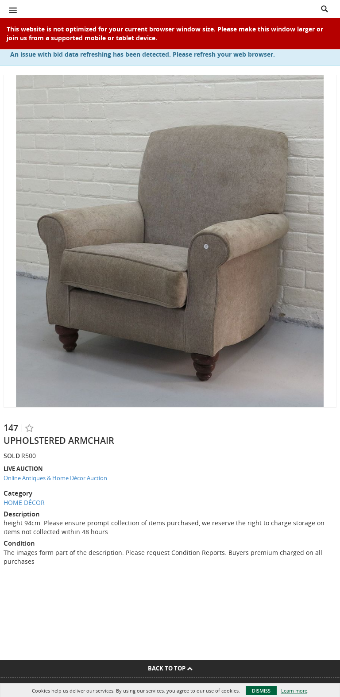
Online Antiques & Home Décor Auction (55, 478)
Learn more (294, 690)
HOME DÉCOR (24, 502)
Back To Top (170, 668)
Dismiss (261, 690)
